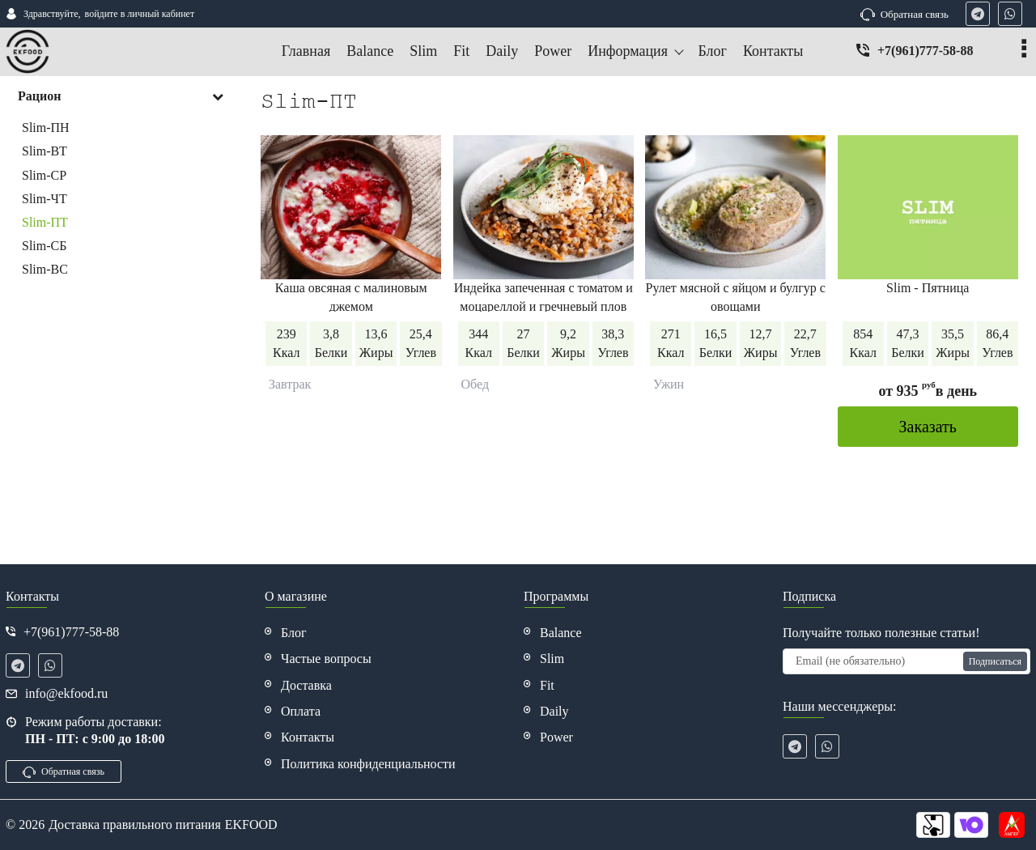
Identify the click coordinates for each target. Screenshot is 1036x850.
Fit (547, 685)
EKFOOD (251, 824)
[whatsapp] (1010, 14)
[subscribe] (906, 661)
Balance (561, 633)
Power (556, 737)
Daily (554, 711)
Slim (552, 658)
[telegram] (978, 14)
